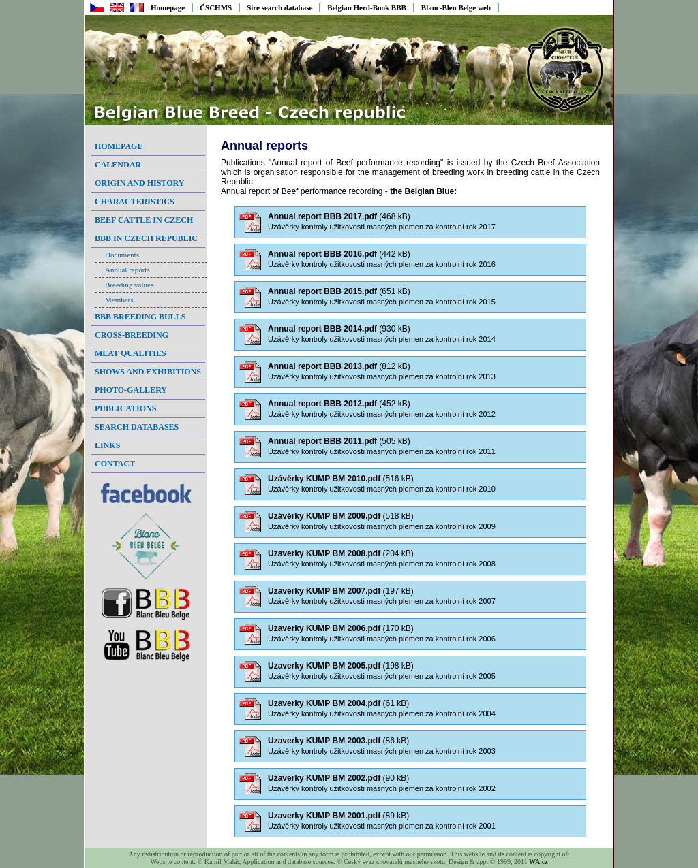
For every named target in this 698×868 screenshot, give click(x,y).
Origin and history (139, 183)
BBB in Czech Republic (146, 238)
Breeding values (129, 284)
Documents (122, 255)
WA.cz (538, 861)
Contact (115, 463)
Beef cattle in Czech (144, 220)
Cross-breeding (131, 335)
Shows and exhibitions (148, 371)
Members (119, 299)
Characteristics (134, 201)
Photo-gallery (131, 390)
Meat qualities (130, 353)
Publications (125, 408)
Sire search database (279, 7)
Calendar (118, 165)
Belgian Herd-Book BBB (366, 7)
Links (107, 445)
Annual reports (127, 270)
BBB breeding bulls (140, 316)
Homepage (168, 7)
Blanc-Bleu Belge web (456, 7)
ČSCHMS (216, 7)
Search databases (137, 427)
